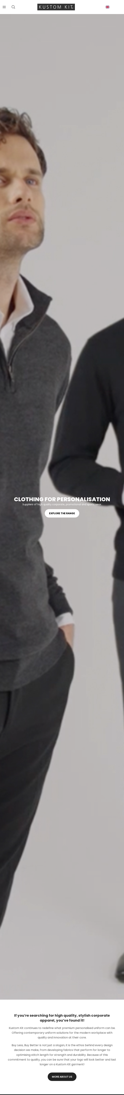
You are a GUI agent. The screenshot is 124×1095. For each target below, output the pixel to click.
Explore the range (62, 513)
